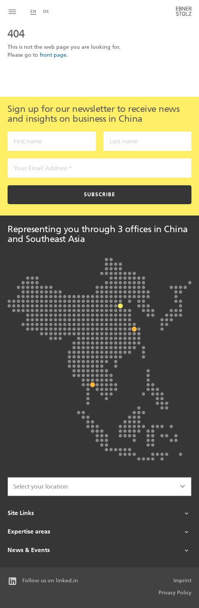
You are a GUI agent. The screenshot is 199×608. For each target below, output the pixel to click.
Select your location (40, 486)
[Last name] (147, 141)
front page (53, 55)
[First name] (52, 141)
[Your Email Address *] (99, 168)
